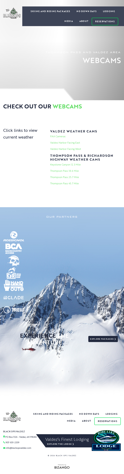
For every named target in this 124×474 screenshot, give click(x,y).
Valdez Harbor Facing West (65, 149)
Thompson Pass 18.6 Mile (64, 171)
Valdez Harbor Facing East (65, 142)
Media (68, 21)
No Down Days (87, 11)
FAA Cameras (58, 136)
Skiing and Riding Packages (50, 11)
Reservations (105, 21)
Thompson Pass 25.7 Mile (64, 177)
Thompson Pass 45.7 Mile (64, 183)
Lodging (109, 11)
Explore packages (102, 339)
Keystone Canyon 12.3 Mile (65, 164)
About (84, 21)
